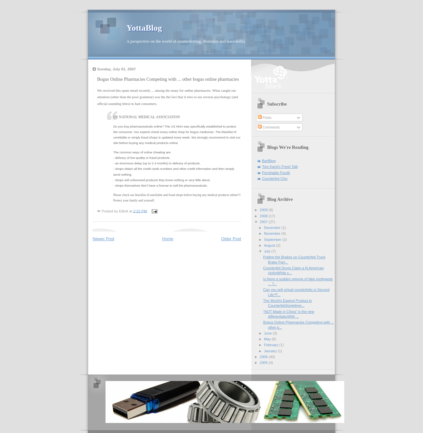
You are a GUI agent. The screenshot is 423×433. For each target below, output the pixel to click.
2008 (264, 216)
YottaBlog (144, 28)
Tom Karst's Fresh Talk (280, 167)
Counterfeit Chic (274, 178)
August (270, 245)
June (268, 333)
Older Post (231, 238)
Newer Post (103, 238)
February (271, 345)
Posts (265, 117)
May (268, 339)
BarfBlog (269, 161)
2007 (264, 222)
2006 (264, 357)
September (273, 240)
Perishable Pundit (276, 173)
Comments (269, 127)
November (272, 233)
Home (168, 238)
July (267, 251)
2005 (264, 363)
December (272, 228)
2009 (264, 210)
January (270, 351)
